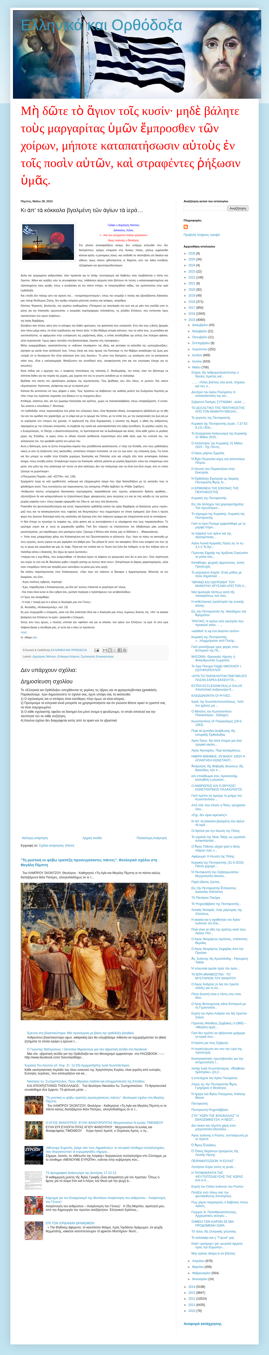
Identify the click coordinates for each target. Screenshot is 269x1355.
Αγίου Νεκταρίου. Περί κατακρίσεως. (216, 750)
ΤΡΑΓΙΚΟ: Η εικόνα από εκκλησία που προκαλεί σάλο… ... (217, 623)
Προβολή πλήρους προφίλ (202, 235)
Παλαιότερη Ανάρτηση (152, 838)
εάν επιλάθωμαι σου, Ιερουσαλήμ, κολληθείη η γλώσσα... (214, 777)
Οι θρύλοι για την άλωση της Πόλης (215, 831)
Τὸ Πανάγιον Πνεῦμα (205, 898)
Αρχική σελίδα (92, 838)
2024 (192, 265)
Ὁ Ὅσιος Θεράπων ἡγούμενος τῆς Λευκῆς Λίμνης (214, 1153)
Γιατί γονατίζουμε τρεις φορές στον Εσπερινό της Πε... (214, 648)
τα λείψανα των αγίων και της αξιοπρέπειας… (211, 535)
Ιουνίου (197, 361)
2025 (192, 259)
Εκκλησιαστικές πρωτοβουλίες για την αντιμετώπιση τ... (217, 1060)
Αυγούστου (200, 349)
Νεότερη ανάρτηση (35, 838)
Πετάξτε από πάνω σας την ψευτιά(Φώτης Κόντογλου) (211, 1194)
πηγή (24, 632)
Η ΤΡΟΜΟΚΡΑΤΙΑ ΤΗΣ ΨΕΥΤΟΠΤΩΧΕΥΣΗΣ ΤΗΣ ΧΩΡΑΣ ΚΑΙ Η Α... (217, 1176)
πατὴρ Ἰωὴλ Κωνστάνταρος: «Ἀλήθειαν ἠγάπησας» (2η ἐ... (218, 1070)
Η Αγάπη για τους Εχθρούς (209, 1043)
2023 (192, 271)
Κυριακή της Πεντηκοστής (209, 498)
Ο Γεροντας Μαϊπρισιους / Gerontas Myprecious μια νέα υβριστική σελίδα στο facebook (87, 1049)
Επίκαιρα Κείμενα (68, 656)
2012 (192, 1298)
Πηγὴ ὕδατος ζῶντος (205, 882)
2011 (192, 1305)
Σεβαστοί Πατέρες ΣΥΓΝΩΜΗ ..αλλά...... (218, 402)
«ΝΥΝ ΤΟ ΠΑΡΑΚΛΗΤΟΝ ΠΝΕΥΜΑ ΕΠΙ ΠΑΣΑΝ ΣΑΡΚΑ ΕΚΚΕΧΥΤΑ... (219, 678)
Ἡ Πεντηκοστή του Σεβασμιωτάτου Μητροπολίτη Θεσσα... (214, 874)
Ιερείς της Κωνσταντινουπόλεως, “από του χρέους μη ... (217, 703)
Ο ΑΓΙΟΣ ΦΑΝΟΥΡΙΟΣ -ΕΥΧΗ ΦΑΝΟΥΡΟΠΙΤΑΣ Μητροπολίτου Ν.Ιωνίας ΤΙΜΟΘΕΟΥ (104, 1123)
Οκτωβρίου (200, 337)
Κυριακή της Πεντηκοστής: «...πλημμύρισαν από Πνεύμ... (214, 638)
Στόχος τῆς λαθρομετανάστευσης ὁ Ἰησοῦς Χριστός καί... (215, 374)
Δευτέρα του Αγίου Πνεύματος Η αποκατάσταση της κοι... (213, 394)
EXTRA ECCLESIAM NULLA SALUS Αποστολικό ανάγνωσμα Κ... (216, 687)
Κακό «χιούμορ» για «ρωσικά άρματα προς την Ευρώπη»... (216, 1245)
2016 (192, 313)
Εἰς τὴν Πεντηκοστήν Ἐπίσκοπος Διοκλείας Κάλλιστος (213, 890)
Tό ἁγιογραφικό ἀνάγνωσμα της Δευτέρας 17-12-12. (81, 1173)
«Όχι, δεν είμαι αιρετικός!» (209, 815)
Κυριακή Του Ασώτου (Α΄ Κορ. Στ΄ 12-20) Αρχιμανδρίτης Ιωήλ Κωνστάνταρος (77, 1065)
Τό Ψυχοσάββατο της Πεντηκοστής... (216, 904)
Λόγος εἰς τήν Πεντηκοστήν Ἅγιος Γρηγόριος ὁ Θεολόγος (214, 1086)
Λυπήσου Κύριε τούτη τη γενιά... (213, 1167)
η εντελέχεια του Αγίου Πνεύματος (214, 1078)
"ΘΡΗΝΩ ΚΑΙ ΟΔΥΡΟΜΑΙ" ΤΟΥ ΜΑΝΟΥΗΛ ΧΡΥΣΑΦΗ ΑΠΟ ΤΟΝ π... (219, 584)
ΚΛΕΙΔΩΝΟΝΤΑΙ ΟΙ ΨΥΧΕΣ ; (211, 696)
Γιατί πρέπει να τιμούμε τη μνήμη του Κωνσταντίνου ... (216, 797)
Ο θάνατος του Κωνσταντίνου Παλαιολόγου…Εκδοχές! (211, 713)
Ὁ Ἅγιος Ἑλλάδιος (203, 1145)
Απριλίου (198, 1261)
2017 (192, 307)
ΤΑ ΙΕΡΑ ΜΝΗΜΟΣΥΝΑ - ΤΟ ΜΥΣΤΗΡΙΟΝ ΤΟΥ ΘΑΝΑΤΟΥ (213, 976)
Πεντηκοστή (199, 1103)
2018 (192, 302)
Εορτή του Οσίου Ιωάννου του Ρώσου (217, 1186)
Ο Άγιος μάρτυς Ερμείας (208, 453)
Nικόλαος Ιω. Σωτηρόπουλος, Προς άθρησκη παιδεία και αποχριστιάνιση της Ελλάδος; (86, 1081)
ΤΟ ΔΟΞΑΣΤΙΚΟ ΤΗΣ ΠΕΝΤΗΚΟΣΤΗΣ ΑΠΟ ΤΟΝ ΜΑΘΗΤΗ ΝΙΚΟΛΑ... (218, 409)
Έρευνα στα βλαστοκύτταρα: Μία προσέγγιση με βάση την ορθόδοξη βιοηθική (80, 1033)
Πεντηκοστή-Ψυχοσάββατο (209, 1110)
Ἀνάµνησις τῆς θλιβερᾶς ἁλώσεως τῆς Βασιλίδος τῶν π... (217, 768)
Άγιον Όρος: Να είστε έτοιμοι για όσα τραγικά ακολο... (216, 742)
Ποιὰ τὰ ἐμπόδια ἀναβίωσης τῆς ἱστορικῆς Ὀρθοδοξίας (213, 732)
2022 (192, 277)
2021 (192, 283)
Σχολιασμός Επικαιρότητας (97, 656)
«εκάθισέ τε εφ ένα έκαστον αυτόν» (215, 631)
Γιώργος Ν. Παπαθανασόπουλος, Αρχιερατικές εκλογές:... (214, 1214)
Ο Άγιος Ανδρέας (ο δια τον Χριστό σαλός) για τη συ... (215, 986)
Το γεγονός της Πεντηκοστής (210, 418)
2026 (192, 253)
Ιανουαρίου (200, 1279)
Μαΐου (196, 367)
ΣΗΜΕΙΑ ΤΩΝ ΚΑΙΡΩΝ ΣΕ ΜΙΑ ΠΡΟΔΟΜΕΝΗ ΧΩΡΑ (212, 1223)
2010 (192, 1311)
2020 (192, 289)
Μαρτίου (198, 1267)
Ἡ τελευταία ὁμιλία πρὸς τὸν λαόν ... (216, 968)
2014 (192, 1287)
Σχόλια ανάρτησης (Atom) (56, 845)
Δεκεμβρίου (200, 325)
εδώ (35, 637)
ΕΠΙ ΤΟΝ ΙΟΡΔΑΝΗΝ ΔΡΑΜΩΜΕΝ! (70, 1223)
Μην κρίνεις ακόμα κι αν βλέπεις (213, 1253)
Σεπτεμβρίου (201, 343)
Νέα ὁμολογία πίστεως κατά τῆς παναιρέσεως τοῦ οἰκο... (213, 594)
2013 (192, 1293)
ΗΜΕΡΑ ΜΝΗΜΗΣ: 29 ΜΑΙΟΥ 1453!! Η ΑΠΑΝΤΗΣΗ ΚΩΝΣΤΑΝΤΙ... (218, 758)
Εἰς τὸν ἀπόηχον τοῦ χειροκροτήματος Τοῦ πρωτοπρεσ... (217, 506)
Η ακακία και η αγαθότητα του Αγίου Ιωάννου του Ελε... (215, 921)
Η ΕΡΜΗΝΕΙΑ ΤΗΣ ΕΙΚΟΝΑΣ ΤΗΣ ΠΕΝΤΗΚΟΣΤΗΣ (215, 490)
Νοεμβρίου (200, 331)
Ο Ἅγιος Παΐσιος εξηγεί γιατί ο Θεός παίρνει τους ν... (215, 848)
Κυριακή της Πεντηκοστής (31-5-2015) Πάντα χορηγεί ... (217, 864)
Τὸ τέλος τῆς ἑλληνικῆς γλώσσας (213, 1231)
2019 (192, 295)
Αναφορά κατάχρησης (203, 1324)
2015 (192, 320)
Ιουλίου (197, 355)
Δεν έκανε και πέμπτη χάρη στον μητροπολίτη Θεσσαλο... (213, 1127)
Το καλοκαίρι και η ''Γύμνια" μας (212, 1238)
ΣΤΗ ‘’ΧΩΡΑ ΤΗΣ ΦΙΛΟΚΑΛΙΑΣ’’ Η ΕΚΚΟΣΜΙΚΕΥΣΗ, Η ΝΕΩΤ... (215, 1117)
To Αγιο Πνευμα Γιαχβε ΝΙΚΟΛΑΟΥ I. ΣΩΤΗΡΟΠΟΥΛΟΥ (216, 668)
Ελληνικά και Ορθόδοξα (102, 25)
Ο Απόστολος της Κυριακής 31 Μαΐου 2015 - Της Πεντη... (217, 445)
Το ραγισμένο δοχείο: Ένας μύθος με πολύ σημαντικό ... (216, 574)
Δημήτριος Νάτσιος (44, 656)
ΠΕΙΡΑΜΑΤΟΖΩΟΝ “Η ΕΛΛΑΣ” (212, 1161)
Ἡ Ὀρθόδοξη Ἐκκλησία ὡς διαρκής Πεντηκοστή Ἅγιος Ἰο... (215, 480)
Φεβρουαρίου (202, 1273)
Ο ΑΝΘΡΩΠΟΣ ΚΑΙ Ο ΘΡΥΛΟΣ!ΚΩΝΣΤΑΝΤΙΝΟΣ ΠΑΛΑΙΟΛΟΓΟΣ (216, 787)
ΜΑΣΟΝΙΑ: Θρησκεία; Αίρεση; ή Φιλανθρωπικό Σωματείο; (213, 658)
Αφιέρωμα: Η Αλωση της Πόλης (213, 856)
